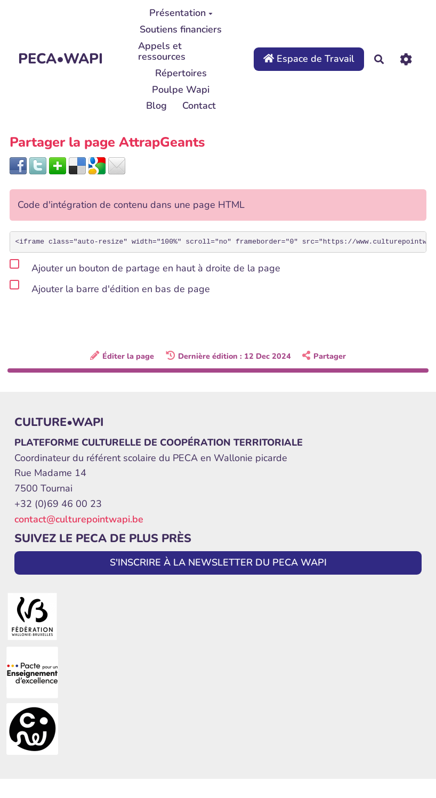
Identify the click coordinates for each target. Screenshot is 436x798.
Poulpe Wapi (180, 89)
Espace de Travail (308, 58)
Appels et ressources (161, 51)
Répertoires (181, 73)
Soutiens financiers (181, 29)
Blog (156, 105)
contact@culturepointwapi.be (78, 519)
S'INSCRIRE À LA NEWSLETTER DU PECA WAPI (218, 562)
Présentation (181, 12)
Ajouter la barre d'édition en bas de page (110, 287)
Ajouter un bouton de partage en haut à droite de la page (145, 266)
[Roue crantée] (406, 59)
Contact (199, 105)
